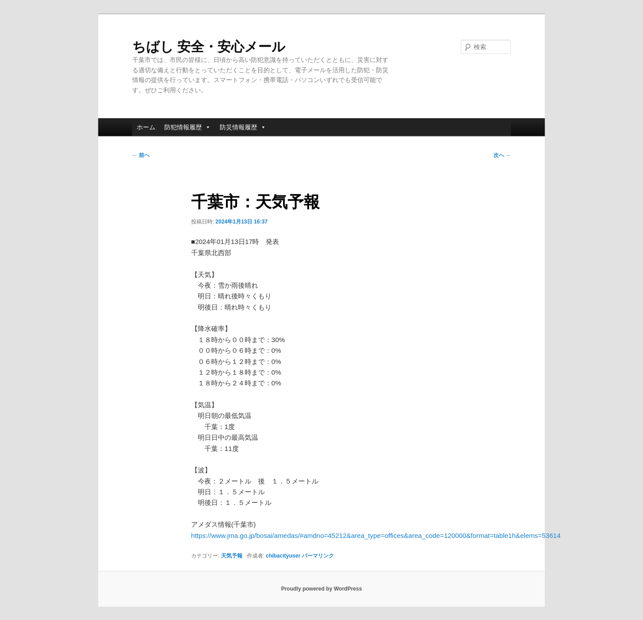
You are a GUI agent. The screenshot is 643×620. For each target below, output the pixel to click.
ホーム (146, 127)
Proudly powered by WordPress (321, 589)
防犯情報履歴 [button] (187, 127)
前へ (141, 155)
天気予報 (231, 556)
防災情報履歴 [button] (243, 127)
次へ (502, 155)
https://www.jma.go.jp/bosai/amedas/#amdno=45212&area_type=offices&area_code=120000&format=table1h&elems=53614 (375, 535)
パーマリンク (318, 556)
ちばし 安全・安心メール (208, 46)
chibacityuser (283, 556)
